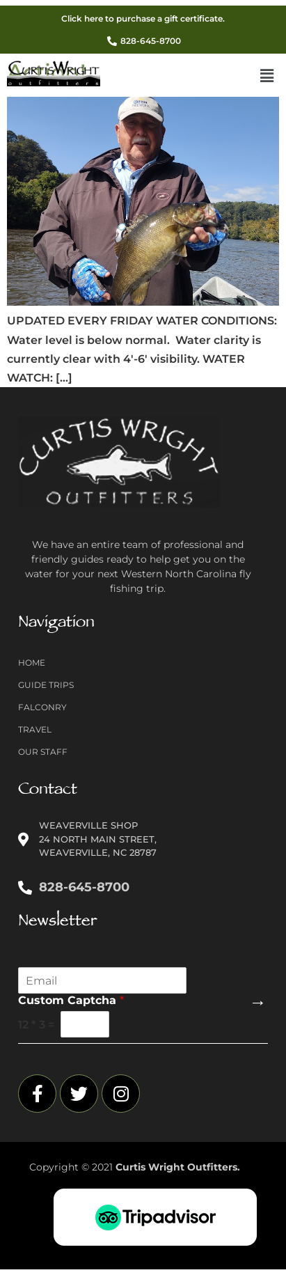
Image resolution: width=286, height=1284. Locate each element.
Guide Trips (46, 685)
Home (31, 662)
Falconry (42, 707)
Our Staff (42, 751)
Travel (34, 729)
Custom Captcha (71, 1000)
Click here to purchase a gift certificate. (143, 18)
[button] (267, 76)
